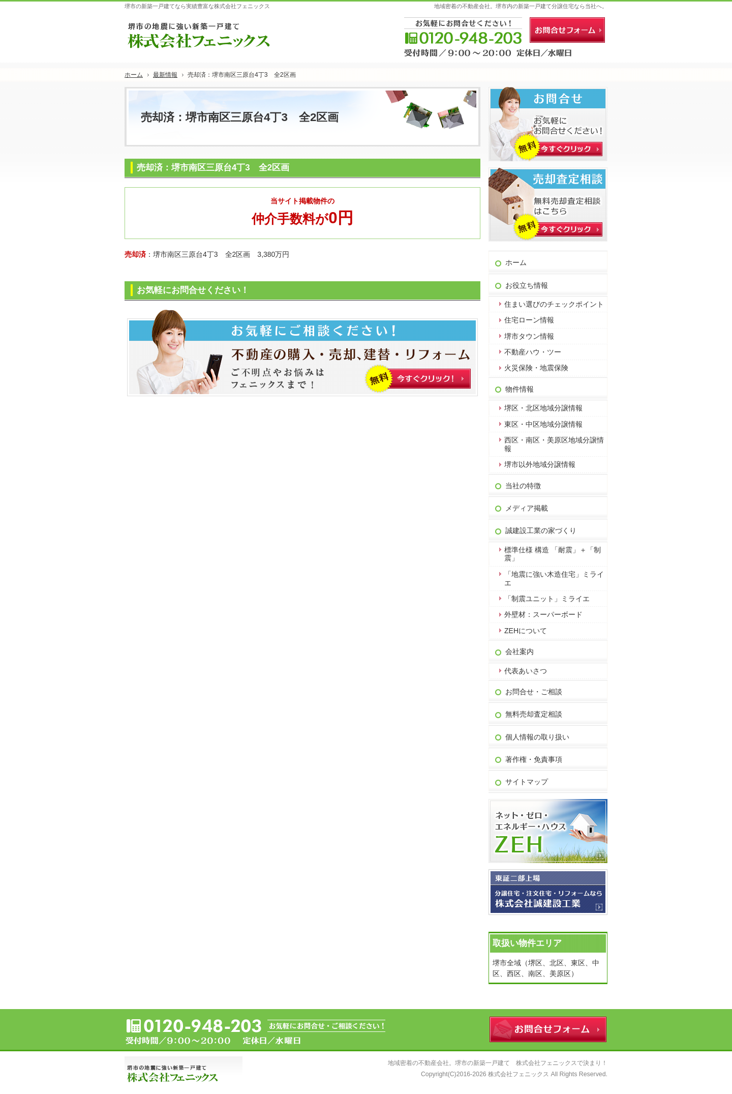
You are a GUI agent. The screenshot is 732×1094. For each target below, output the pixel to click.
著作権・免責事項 (533, 759)
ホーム (516, 262)
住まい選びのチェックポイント (554, 304)
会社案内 (519, 651)
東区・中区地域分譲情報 (543, 424)
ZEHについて (525, 631)
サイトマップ (526, 782)
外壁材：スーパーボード (543, 614)
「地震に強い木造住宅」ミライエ (554, 578)
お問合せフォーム (567, 30)
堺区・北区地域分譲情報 (543, 408)
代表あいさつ (525, 671)
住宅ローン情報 (529, 320)
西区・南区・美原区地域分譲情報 (554, 444)
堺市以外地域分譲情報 (539, 464)
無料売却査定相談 (533, 714)
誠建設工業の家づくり (540, 530)
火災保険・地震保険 (536, 368)
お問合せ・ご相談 (533, 692)
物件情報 (519, 389)
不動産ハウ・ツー (532, 352)
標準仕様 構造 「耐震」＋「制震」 (552, 554)
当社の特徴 (523, 486)
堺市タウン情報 (529, 336)
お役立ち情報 (526, 285)
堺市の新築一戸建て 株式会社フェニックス (516, 1063)
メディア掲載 (526, 508)
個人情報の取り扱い (537, 737)
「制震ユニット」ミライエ (547, 599)
